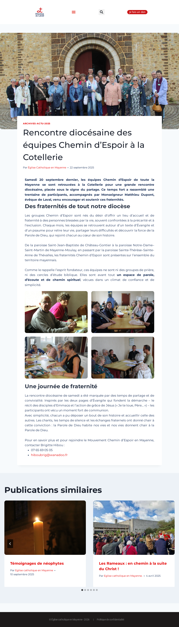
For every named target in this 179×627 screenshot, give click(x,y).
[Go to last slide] (10, 543)
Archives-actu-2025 (36, 123)
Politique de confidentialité (110, 619)
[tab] (82, 590)
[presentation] (45, 528)
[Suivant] (169, 543)
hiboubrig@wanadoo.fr (49, 455)
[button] (74, 12)
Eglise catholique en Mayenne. (123, 575)
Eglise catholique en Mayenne (34, 570)
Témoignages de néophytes (37, 563)
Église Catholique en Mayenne (47, 167)
